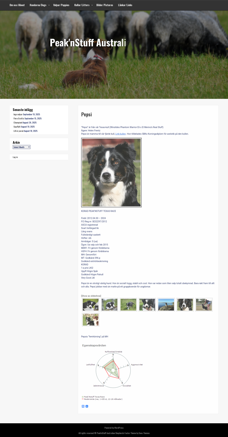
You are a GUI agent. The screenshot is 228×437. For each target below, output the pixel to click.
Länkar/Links (125, 5)
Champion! (18, 122)
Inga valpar (18, 114)
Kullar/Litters (82, 5)
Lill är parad (18, 130)
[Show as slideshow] (91, 296)
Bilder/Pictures (104, 5)
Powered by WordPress (114, 427)
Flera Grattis (19, 118)
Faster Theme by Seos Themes (137, 433)
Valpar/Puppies (61, 5)
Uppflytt (17, 126)
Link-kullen (120, 134)
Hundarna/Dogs (38, 5)
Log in (15, 157)
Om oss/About (17, 5)
